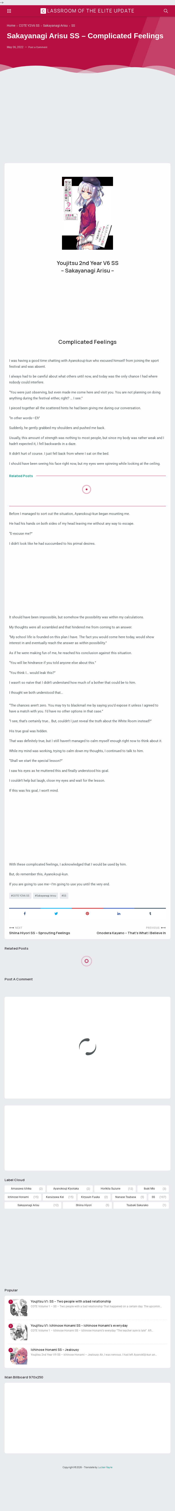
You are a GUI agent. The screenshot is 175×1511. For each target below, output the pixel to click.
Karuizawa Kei (55, 1233)
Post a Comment (38, 59)
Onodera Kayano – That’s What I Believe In (129, 966)
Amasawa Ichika (21, 1224)
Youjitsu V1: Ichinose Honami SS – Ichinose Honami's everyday (79, 1362)
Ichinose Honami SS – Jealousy (55, 1386)
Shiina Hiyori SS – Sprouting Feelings (41, 966)
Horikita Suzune (110, 1224)
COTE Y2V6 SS (22, 928)
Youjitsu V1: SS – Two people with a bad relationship (71, 1338)
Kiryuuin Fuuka (90, 1233)
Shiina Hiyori (83, 1241)
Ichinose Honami (18, 1233)
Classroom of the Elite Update (88, 11)
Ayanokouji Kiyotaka (66, 1224)
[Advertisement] (87, 132)
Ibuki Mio (149, 1224)
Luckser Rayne (105, 1504)
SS (68, 928)
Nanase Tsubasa (125, 1233)
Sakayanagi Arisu (49, 928)
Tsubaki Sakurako (137, 1241)
